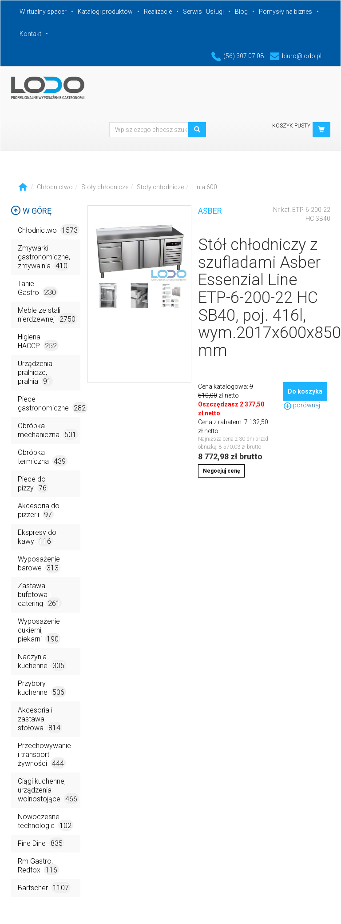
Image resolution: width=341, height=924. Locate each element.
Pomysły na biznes (285, 11)
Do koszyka (305, 391)
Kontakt (30, 33)
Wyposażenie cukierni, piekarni (39, 630)
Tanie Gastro (38, 288)
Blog (241, 11)
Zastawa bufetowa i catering (40, 595)
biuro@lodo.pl (295, 56)
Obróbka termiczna (42, 457)
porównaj (301, 405)
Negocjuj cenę (221, 471)
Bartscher (44, 887)
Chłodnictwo (55, 187)
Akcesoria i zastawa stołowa (40, 719)
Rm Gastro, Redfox (38, 866)
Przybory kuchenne (42, 688)
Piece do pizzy (33, 484)
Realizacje (158, 11)
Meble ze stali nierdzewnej (47, 315)
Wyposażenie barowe (39, 564)
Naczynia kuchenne (42, 662)
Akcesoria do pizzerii (38, 511)
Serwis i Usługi (203, 11)
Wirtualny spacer (43, 11)
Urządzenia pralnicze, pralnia (35, 372)
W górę (31, 210)
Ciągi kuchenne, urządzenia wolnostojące (48, 790)
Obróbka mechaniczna (48, 431)
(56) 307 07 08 (237, 56)
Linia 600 (204, 187)
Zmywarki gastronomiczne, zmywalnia (44, 257)
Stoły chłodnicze (104, 187)
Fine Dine (41, 842)
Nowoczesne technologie (45, 821)
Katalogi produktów (105, 11)
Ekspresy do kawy (37, 537)
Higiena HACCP (38, 342)
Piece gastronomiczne (49, 404)
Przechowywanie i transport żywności (44, 755)
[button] (321, 129)
